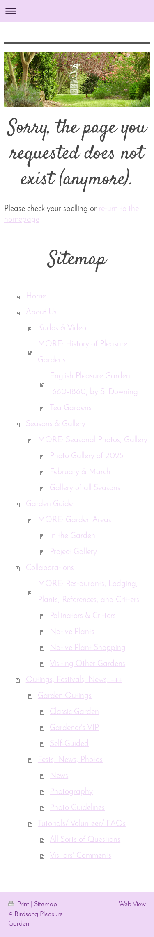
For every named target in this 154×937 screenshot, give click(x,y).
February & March (80, 472)
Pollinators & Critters (83, 616)
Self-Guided (69, 744)
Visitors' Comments (80, 856)
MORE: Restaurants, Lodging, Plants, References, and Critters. (89, 592)
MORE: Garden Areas (74, 520)
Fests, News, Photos (70, 760)
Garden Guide (49, 504)
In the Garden (72, 536)
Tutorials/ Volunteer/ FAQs (82, 824)
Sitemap (45, 904)
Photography (71, 792)
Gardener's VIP (74, 728)
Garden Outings (65, 696)
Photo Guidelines (77, 808)
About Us (41, 312)
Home (36, 296)
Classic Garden (74, 712)
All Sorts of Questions (85, 840)
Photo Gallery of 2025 (86, 456)
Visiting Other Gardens (87, 664)
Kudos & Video (62, 328)
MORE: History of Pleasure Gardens (82, 352)
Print (19, 904)
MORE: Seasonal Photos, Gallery (92, 440)
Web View (132, 904)
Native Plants (72, 632)
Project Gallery (73, 552)
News (59, 776)
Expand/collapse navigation (77, 11)
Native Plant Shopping (88, 648)
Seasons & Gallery (55, 424)
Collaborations (50, 568)
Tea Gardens (71, 408)
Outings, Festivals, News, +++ (74, 680)
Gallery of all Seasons (85, 488)
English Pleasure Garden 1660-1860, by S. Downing (94, 384)
